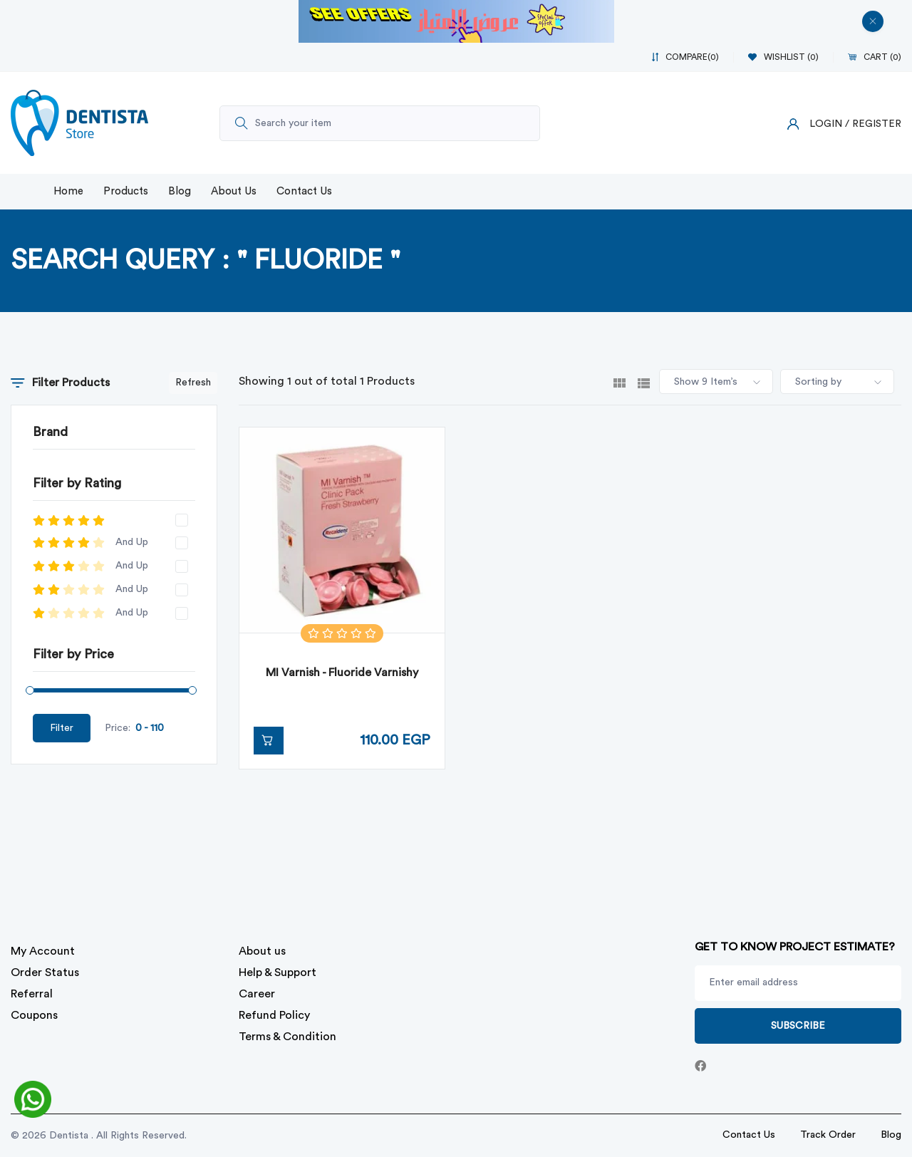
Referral (32, 994)
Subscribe (798, 1026)
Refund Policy (274, 1015)
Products (125, 191)
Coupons (34, 1015)
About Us (233, 191)
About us (262, 951)
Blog (179, 191)
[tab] (619, 381)
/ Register (873, 124)
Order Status (45, 972)
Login (825, 124)
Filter (61, 728)
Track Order (828, 1135)
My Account (43, 951)
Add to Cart (263, 740)
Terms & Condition (287, 1036)
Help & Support (277, 972)
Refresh (193, 383)
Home (68, 191)
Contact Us (304, 191)
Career (257, 994)
